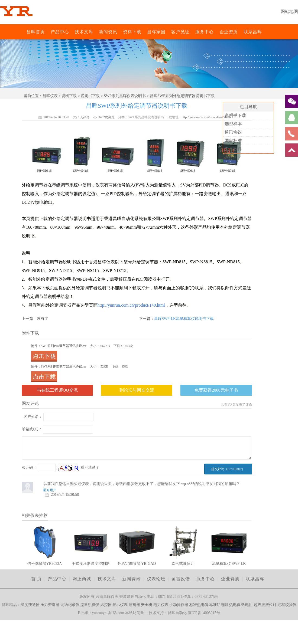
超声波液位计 (265, 605)
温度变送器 (30, 605)
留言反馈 (180, 578)
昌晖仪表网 (23, 31)
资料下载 (132, 31)
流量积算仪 (89, 605)
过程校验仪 (286, 605)
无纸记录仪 (69, 605)
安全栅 (146, 605)
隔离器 (134, 605)
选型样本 (233, 124)
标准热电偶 (198, 605)
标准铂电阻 (218, 605)
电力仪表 (161, 605)
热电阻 (247, 605)
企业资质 (228, 31)
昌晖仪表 (50, 96)
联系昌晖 (253, 31)
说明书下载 (90, 96)
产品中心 (60, 31)
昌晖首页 (36, 31)
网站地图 (289, 11)
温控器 (106, 605)
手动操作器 (178, 605)
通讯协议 (233, 132)
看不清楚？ (79, 467)
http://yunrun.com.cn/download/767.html (208, 117)
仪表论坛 (156, 578)
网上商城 (82, 578)
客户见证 (180, 31)
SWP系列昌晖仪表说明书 (125, 96)
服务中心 (204, 31)
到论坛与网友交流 (136, 390)
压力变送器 (49, 605)
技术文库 (84, 31)
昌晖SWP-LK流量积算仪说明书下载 (184, 319)
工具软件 (233, 149)
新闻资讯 (108, 31)
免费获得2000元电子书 (216, 390)
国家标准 (233, 140)
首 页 (36, 578)
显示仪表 (120, 605)
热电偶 (235, 605)
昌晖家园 (156, 31)
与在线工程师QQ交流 (57, 390)
